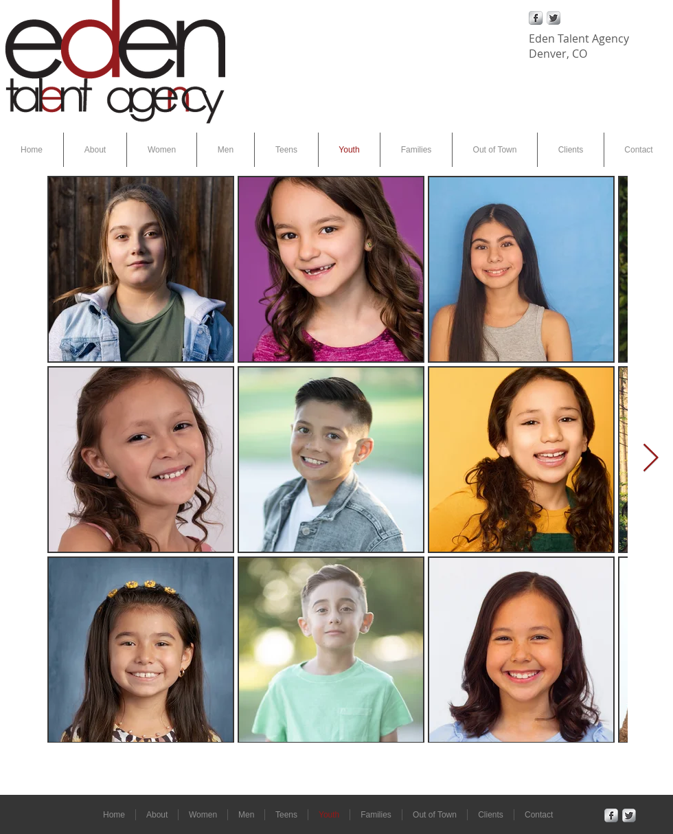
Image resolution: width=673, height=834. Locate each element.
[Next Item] (650, 459)
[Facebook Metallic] (536, 18)
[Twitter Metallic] (553, 18)
